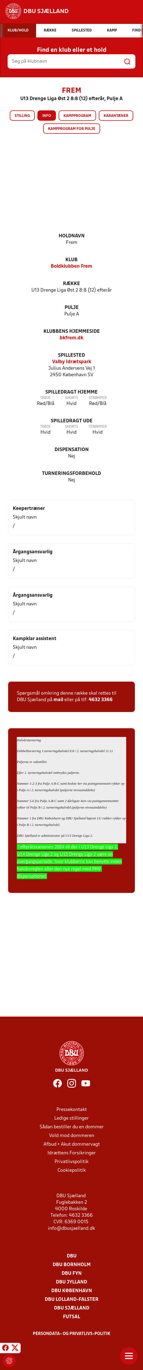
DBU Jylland (71, 1282)
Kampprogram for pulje (71, 129)
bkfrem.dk (71, 338)
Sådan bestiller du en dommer (72, 1127)
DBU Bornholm (72, 1265)
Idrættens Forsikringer (71, 1153)
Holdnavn (72, 236)
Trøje (45, 398)
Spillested (71, 355)
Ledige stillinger (71, 1118)
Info (46, 116)
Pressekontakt (71, 1109)
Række (71, 284)
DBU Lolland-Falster (71, 1299)
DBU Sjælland (71, 1308)
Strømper (98, 398)
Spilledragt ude (72, 421)
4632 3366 (101, 700)
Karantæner (116, 116)
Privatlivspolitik (71, 1162)
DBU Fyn (72, 1273)
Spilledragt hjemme (71, 392)
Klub (71, 260)
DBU (72, 1256)
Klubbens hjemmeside (71, 331)
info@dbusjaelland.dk (71, 1228)
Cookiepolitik (72, 1170)
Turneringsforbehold (71, 473)
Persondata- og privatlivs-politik (71, 1334)
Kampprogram (77, 116)
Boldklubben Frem (71, 266)
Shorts (71, 398)
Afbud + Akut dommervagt (71, 1144)
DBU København (71, 1291)
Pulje (72, 307)
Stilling (22, 116)
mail (58, 700)
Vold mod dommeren (71, 1135)
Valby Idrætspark (71, 362)
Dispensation (72, 450)
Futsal (71, 1317)
